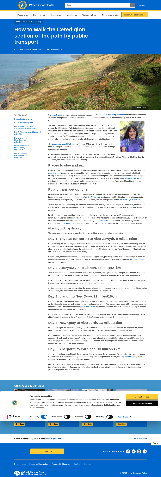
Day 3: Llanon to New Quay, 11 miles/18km (21, 140)
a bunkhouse (130, 178)
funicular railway (137, 259)
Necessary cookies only (142, 459)
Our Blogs (37, 22)
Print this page (140, 438)
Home (18, 22)
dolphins (128, 357)
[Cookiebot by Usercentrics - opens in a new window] (14, 472)
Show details (123, 472)
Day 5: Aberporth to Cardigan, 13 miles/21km (21, 156)
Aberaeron (104, 221)
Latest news (27, 22)
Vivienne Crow (54, 115)
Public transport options (23, 123)
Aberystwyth (53, 173)
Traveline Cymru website (130, 200)
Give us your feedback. (56, 438)
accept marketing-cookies (112, 115)
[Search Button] (132, 5)
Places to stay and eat (23, 119)
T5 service (95, 197)
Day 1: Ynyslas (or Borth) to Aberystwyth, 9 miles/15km (25, 127)
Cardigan (66, 223)
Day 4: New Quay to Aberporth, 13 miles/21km (21, 148)
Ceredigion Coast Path (61, 144)
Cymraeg (141, 5)
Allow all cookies (142, 452)
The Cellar (90, 307)
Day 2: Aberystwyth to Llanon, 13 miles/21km (27, 133)
